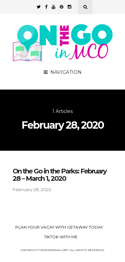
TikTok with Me (61, 236)
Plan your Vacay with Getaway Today (59, 227)
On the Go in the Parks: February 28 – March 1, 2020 (59, 174)
